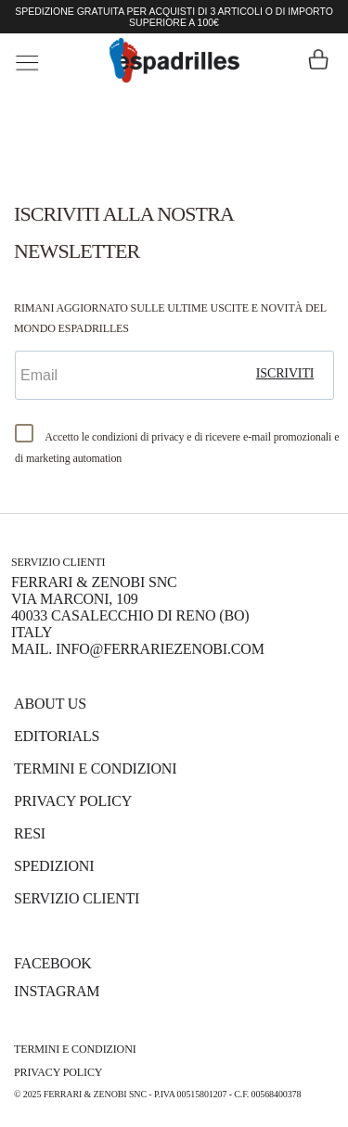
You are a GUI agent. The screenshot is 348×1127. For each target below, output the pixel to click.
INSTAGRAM (56, 991)
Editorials (56, 736)
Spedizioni (54, 866)
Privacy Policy (73, 801)
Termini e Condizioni (95, 768)
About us (50, 703)
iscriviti (285, 373)
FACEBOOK (53, 963)
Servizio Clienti (76, 898)
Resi (29, 833)
